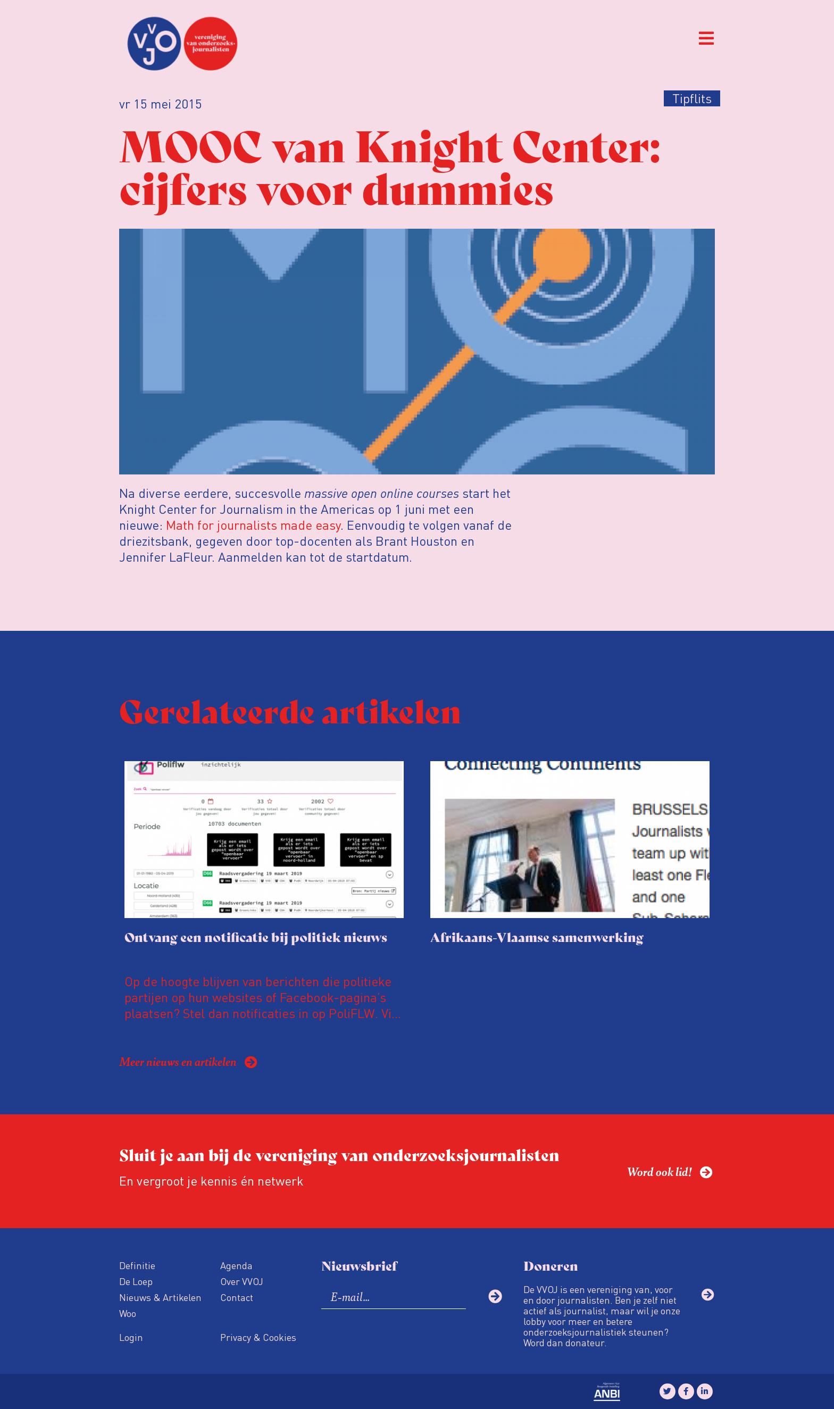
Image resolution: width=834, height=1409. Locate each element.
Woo (127, 1313)
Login (131, 1337)
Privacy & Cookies (258, 1337)
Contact (236, 1297)
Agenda (236, 1265)
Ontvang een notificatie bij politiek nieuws (255, 936)
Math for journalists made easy (253, 524)
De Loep (136, 1281)
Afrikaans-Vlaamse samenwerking (537, 936)
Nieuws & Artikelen (160, 1297)
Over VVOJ (241, 1281)
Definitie (137, 1265)
